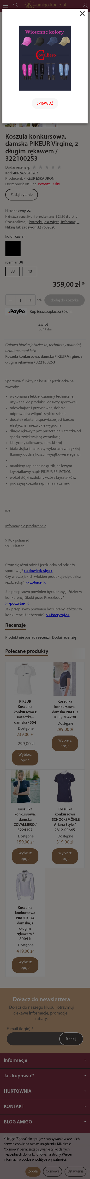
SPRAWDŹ (45, 104)
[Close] (82, 13)
